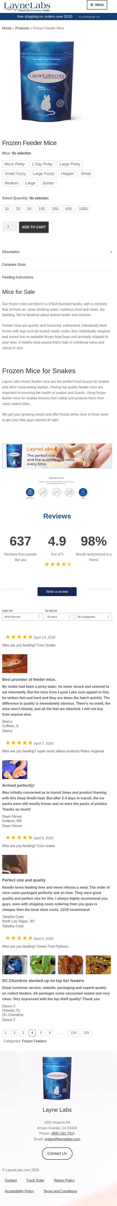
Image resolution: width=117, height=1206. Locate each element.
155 (86, 1033)
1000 (83, 209)
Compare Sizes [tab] (14, 264)
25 (18, 209)
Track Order (35, 1180)
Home (7, 28)
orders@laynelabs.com (62, 1139)
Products (22, 28)
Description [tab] (11, 252)
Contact (11, 1180)
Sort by (7, 611)
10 (7, 209)
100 (41, 209)
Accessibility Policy (19, 1191)
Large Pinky (69, 164)
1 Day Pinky (42, 164)
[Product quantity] (9, 227)
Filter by (51, 611)
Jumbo (48, 183)
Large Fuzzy (43, 173)
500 (68, 209)
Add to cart (34, 227)
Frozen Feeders (34, 1041)
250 (55, 209)
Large (30, 183)
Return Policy (64, 1180)
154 (74, 1033)
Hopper (67, 173)
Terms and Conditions (60, 1191)
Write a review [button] (57, 591)
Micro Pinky (15, 164)
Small (86, 173)
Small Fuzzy (15, 173)
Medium (11, 183)
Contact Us (57, 1153)
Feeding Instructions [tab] (17, 277)
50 (29, 209)
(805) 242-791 (62, 1133)
